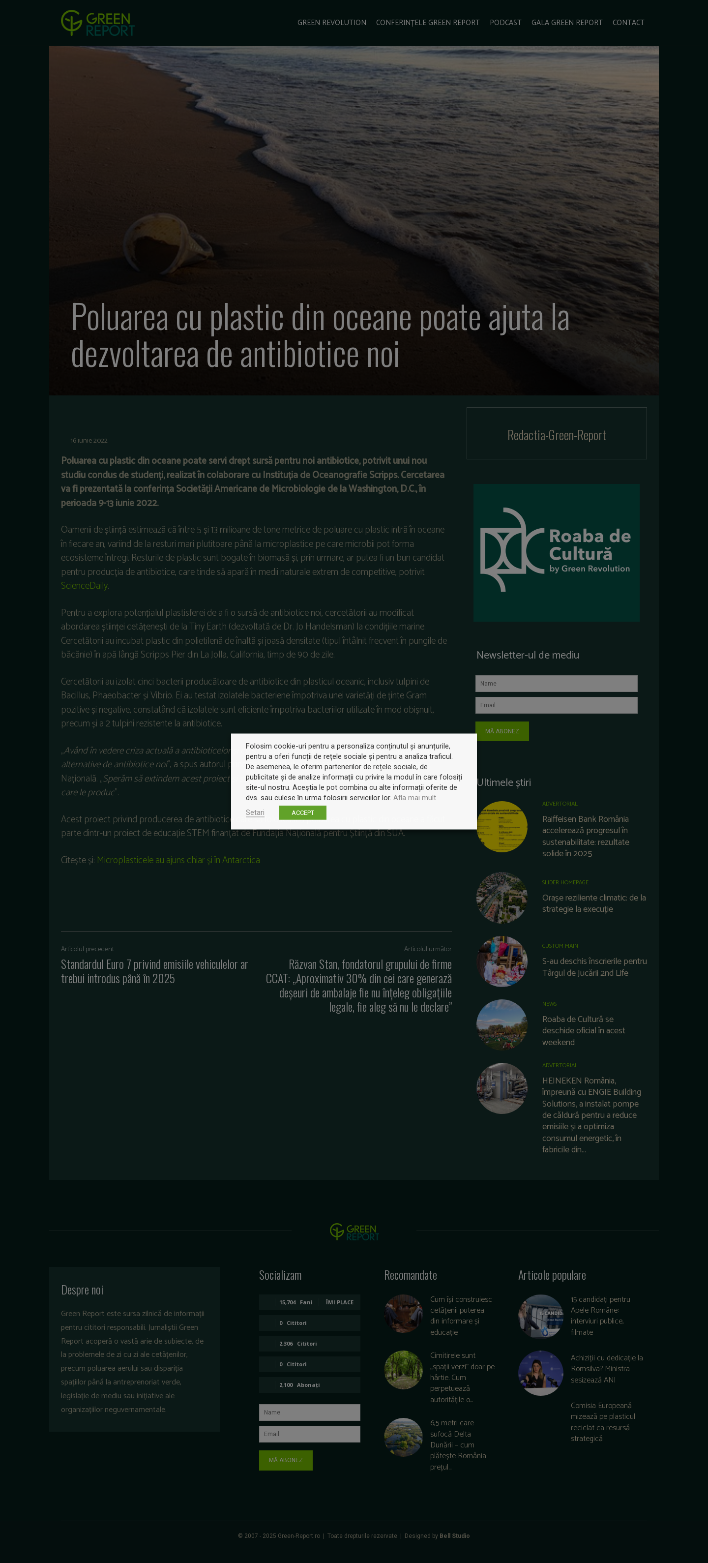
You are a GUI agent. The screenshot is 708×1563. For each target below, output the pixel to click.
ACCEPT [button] (303, 812)
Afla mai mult (414, 797)
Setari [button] (255, 812)
